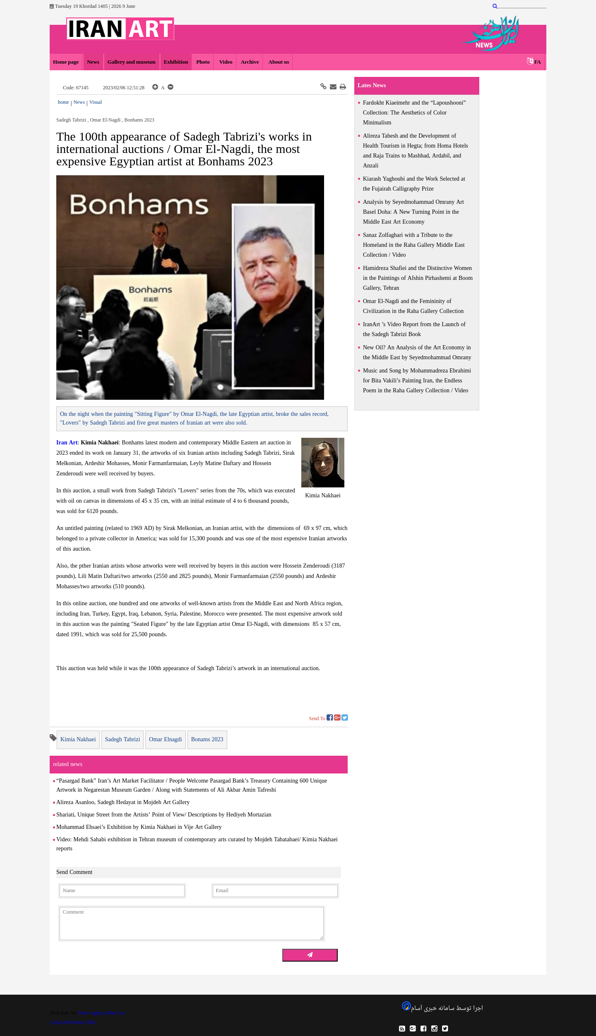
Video (225, 62)
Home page (66, 62)
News (93, 62)
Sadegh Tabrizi (122, 739)
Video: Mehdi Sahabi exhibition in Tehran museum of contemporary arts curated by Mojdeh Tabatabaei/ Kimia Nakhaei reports (197, 844)
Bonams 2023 (207, 739)
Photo (203, 62)
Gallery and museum (132, 62)
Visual (95, 102)
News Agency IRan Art (101, 1013)
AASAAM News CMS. (73, 1022)
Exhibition (176, 62)
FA (537, 62)
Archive (250, 62)
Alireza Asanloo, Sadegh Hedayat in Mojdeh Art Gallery (123, 802)
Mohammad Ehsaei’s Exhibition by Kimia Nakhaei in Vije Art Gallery (139, 827)
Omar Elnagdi (165, 739)
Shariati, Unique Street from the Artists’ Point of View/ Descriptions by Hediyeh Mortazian (164, 815)
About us (278, 62)
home (63, 102)
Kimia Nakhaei (323, 495)
